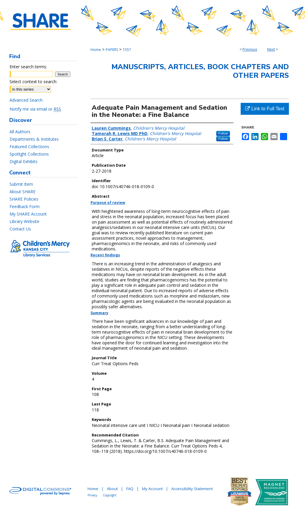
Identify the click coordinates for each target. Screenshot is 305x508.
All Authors (20, 131)
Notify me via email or (35, 109)
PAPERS (112, 49)
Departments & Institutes (34, 139)
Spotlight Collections (29, 154)
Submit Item (21, 184)
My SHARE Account (28, 214)
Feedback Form (25, 206)
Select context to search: (33, 81)
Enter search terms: (28, 66)
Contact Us (20, 229)
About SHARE (22, 191)
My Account (152, 488)
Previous (249, 49)
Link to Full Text (264, 108)
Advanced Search (26, 100)
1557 (127, 49)
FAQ (129, 488)
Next (271, 49)
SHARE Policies (24, 199)
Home (96, 49)
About (112, 488)
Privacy (92, 495)
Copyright (109, 495)
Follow (223, 133)
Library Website (24, 221)
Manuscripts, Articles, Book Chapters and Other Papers (200, 71)
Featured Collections (29, 146)
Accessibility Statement (192, 488)
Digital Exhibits (24, 161)
